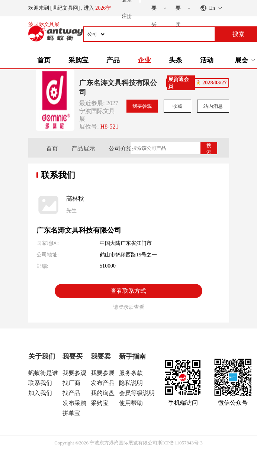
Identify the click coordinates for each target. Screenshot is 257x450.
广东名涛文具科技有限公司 (118, 87)
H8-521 (109, 126)
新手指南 (132, 356)
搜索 (208, 148)
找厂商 (71, 383)
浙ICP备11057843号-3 (180, 443)
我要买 (72, 356)
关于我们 (41, 356)
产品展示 (83, 148)
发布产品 (103, 383)
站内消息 (213, 106)
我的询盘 (103, 393)
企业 (144, 60)
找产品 (71, 393)
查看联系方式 (128, 291)
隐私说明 (131, 383)
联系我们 (40, 383)
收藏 (177, 106)
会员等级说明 (137, 393)
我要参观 (142, 106)
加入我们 (40, 393)
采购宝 (78, 60)
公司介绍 (120, 148)
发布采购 (74, 403)
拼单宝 (71, 413)
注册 (127, 16)
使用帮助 (131, 403)
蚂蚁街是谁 (43, 373)
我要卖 (101, 356)
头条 (175, 60)
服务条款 (131, 373)
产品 (113, 60)
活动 (206, 60)
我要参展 (103, 373)
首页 (44, 60)
